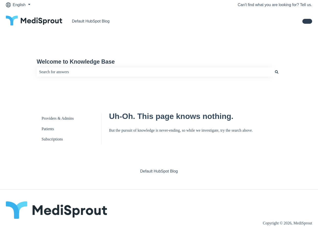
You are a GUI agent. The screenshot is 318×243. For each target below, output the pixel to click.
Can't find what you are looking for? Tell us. (275, 5)
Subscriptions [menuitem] (52, 139)
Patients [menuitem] (48, 129)
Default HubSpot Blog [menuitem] (159, 171)
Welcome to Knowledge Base (76, 61)
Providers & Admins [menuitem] (58, 118)
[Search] (276, 72)
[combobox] (154, 72)
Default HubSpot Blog (91, 21)
